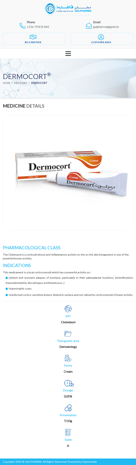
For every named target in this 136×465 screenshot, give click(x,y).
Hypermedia (89, 461)
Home (6, 82)
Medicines (20, 82)
